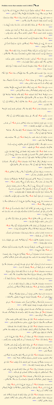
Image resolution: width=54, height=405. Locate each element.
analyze (7, 13)
